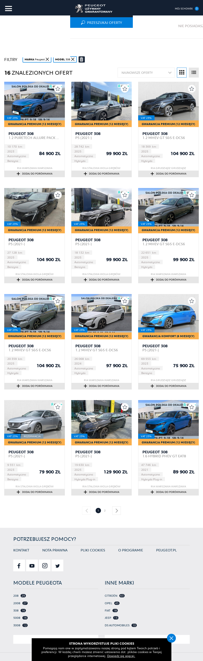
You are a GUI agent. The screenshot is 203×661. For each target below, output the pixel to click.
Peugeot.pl (166, 548)
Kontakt (21, 548)
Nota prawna (55, 548)
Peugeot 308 (21, 133)
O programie (130, 548)
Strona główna (17, 33)
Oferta (46, 33)
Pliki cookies (93, 548)
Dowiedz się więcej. (112, 655)
